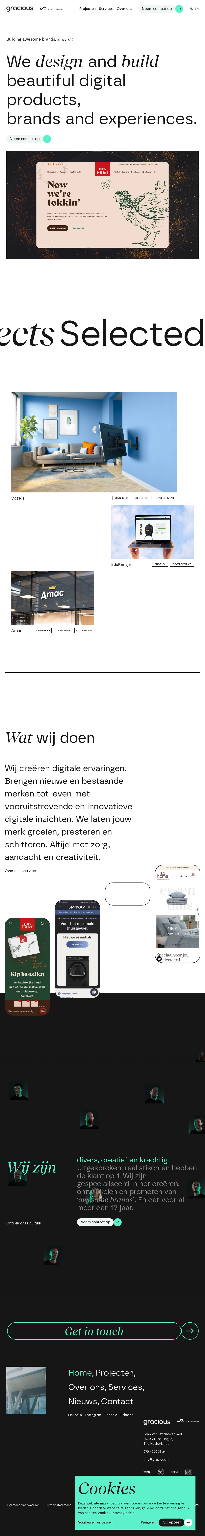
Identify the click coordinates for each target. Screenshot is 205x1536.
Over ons (86, 1387)
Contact (117, 1401)
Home (80, 1373)
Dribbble (110, 1415)
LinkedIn (75, 1415)
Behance (126, 1415)
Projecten (115, 1373)
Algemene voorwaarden (22, 1505)
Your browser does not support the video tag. (127, 894)
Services (125, 1387)
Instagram (93, 1415)
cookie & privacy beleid (116, 1513)
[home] (156, 1422)
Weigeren (148, 1522)
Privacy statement (58, 1505)
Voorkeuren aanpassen (95, 1522)
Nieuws (82, 1401)
